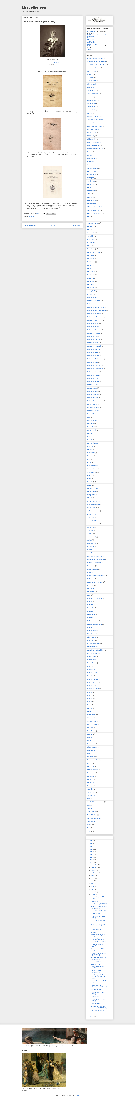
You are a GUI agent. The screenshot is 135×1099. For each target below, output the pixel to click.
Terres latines (91, 811)
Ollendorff (90, 718)
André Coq (90, 97)
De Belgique (91, 249)
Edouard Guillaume (93, 410)
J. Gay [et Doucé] (92, 511)
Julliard (89, 540)
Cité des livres (91, 200)
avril (92, 886)
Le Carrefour (91, 614)
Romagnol (90, 776)
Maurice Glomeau (92, 682)
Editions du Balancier (93, 333)
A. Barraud (90, 77)
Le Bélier (90, 611)
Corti (88, 229)
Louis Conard (91, 656)
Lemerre (89, 627)
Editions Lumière (92, 391)
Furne (89, 459)
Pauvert (89, 734)
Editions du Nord (92, 362)
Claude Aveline (92, 204)
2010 (91, 857)
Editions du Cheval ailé (94, 346)
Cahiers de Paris (92, 168)
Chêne (89, 194)
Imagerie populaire (96, 989)
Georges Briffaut (92, 469)
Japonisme (90, 527)
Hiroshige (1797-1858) (97, 939)
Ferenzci (90, 446)
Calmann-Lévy (91, 174)
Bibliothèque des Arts (93, 145)
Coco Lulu (90, 220)
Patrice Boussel (95, 913)
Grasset (89, 475)
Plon (88, 753)
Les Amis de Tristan (93, 647)
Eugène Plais (95, 996)
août (92, 875)
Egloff (89, 417)
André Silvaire (91, 110)
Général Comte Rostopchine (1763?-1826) (98, 966)
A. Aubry (90, 74)
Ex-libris (89, 433)
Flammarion (91, 453)
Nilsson (89, 711)
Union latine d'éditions (94, 818)
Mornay (89, 701)
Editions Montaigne (93, 394)
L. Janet (89, 550)
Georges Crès (91, 472)
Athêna (89, 113)
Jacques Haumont (92, 524)
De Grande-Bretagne (93, 252)
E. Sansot (90, 294)
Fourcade (90, 456)
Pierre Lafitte (91, 744)
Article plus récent (29, 225)
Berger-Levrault (92, 132)
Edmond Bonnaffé (96, 929)
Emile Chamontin (92, 420)
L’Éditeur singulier (92, 44)
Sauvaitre (90, 789)
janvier (93, 894)
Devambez (90, 278)
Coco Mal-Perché (92, 223)
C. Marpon (90, 161)
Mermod (89, 692)
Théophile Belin (92, 815)
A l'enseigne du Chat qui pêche (96, 64)
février (93, 892)
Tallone (89, 808)
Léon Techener (91, 637)
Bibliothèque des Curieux (95, 148)
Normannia (90, 39)
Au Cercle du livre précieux (95, 119)
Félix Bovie (94, 901)
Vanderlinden (91, 821)
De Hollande (91, 255)
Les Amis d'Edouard (93, 643)
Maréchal (90, 676)
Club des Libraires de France (96, 207)
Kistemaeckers (91, 543)
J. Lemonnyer (91, 514)
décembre (94, 865)
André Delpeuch (92, 100)
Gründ (89, 478)
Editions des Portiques (94, 330)
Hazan (89, 485)
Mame (89, 666)
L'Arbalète (90, 553)
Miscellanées (34, 7)
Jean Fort (90, 530)
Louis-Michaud (91, 659)
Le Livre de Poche (92, 621)
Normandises (91, 715)
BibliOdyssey (91, 42)
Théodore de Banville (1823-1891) (97, 971)
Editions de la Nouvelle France (96, 310)
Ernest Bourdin (92, 430)
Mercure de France (93, 689)
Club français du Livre (94, 213)
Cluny (89, 216)
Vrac (88, 831)
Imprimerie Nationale (93, 504)
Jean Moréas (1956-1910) (99, 904)
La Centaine (91, 566)
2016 (91, 841)
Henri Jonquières (92, 488)
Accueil (52, 225)
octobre (93, 870)
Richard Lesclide (92, 769)
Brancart (90, 155)
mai (92, 884)
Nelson (89, 708)
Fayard (89, 440)
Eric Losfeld (91, 427)
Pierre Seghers (92, 747)
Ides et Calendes (92, 501)
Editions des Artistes (93, 326)
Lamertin (90, 604)
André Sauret (91, 106)
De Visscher (91, 262)
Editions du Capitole (93, 339)
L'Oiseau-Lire (91, 38)
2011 (91, 854)
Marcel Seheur (91, 669)
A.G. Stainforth (91, 81)
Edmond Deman (92, 404)
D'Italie (89, 246)
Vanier (89, 824)
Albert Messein (92, 84)
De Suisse (90, 258)
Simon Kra (90, 792)
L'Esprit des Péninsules (94, 556)
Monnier (89, 695)
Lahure (89, 601)
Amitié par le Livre (92, 94)
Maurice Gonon (92, 685)
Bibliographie (91, 139)
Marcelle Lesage (92, 672)
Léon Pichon (91, 634)
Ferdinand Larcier (92, 443)
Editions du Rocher (93, 372)
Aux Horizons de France (94, 126)
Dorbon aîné (91, 281)
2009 (91, 860)
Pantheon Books (92, 724)
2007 (91, 1016)
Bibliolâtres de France (94, 142)
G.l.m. (89, 462)
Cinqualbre (90, 197)
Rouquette (90, 782)
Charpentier (91, 190)
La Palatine (90, 579)
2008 (91, 862)
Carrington (90, 178)
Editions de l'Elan (92, 297)
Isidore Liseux (91, 508)
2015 (91, 843)
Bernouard (90, 136)
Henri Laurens (91, 491)
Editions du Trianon (93, 381)
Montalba (90, 698)
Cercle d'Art (91, 181)
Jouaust (89, 533)
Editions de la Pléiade (94, 313)
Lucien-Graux (91, 663)
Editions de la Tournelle (94, 320)
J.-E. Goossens (92, 520)
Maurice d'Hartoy (92, 679)
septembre (94, 873)
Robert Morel (91, 773)
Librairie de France (93, 653)
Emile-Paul (90, 423)
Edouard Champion (93, 407)
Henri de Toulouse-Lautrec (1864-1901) (99, 907)
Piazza (89, 740)
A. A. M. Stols (91, 71)
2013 (91, 849)
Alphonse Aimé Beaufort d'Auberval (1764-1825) (99, 1007)
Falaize (89, 436)
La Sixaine (90, 588)
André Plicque (91, 103)
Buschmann (91, 158)
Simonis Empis (92, 795)
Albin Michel (91, 87)
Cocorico (90, 226)
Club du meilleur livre (93, 210)
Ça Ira (89, 165)
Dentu (89, 268)
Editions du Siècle (92, 378)
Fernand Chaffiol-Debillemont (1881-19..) (99, 986)
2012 (91, 852)
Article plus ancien (75, 225)
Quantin (89, 763)
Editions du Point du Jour (95, 368)
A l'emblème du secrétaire (95, 58)
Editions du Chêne (93, 343)
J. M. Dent (90, 517)
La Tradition (91, 592)
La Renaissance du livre (94, 582)
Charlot (89, 187)
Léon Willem (91, 640)
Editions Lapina (92, 388)
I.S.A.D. (89, 498)
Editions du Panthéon (93, 365)
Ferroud (89, 449)
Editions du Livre (92, 352)
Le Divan (90, 617)
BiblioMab (90, 46)
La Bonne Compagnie (94, 562)
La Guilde (90, 572)
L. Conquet (90, 546)
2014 (91, 846)
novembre (94, 867)
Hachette (90, 482)
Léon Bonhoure (92, 630)
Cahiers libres (91, 171)
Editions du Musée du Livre (95, 359)
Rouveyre (90, 786)
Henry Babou (91, 495)
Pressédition (91, 757)
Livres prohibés (95, 1003)
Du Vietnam (91, 288)
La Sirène (90, 585)
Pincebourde (91, 750)
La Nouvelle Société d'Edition (96, 575)
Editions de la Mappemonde (95, 307)
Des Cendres (91, 271)
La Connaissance (92, 569)
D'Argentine (91, 239)
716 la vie (90, 49)
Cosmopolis (91, 233)
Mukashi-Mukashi (96, 962)
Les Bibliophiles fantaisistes (95, 650)
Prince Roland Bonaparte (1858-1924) (98, 954)
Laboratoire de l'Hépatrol (94, 598)
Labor (89, 595)
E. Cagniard (91, 291)
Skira (89, 799)
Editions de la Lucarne (94, 304)
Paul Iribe (90, 727)
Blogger (77, 1095)
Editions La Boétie (92, 385)
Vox (88, 828)
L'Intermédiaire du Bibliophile (96, 559)
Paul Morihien (91, 731)
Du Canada (90, 284)
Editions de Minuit (92, 323)
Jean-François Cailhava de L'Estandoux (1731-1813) (98, 976)
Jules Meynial (91, 537)
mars (93, 889)
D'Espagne (90, 242)
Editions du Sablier (93, 375)
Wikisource (90, 41)
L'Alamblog (90, 36)
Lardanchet (90, 608)
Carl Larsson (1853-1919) (99, 942)
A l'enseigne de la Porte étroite (96, 61)
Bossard (89, 152)
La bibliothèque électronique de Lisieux (99, 35)
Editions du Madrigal (93, 355)
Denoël (89, 265)
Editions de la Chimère (94, 301)
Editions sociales (92, 397)
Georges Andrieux (92, 465)
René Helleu (91, 766)
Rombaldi (90, 779)
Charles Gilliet (91, 184)
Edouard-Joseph (92, 414)
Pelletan (89, 737)
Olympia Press (91, 721)
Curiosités (32, 216)
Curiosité (93, 932)
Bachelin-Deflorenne (93, 129)
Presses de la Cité (93, 760)
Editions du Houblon (93, 349)
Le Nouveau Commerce (94, 624)
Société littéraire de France (95, 802)
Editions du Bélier (92, 336)
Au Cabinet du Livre (93, 116)
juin (92, 881)
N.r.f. (88, 705)
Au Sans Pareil (92, 123)
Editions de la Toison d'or (95, 317)
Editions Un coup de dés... (95, 401)
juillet (93, 878)
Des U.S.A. (90, 275)
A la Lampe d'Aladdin (93, 68)
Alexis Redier (91, 90)
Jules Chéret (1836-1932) (98, 911)
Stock (89, 805)
